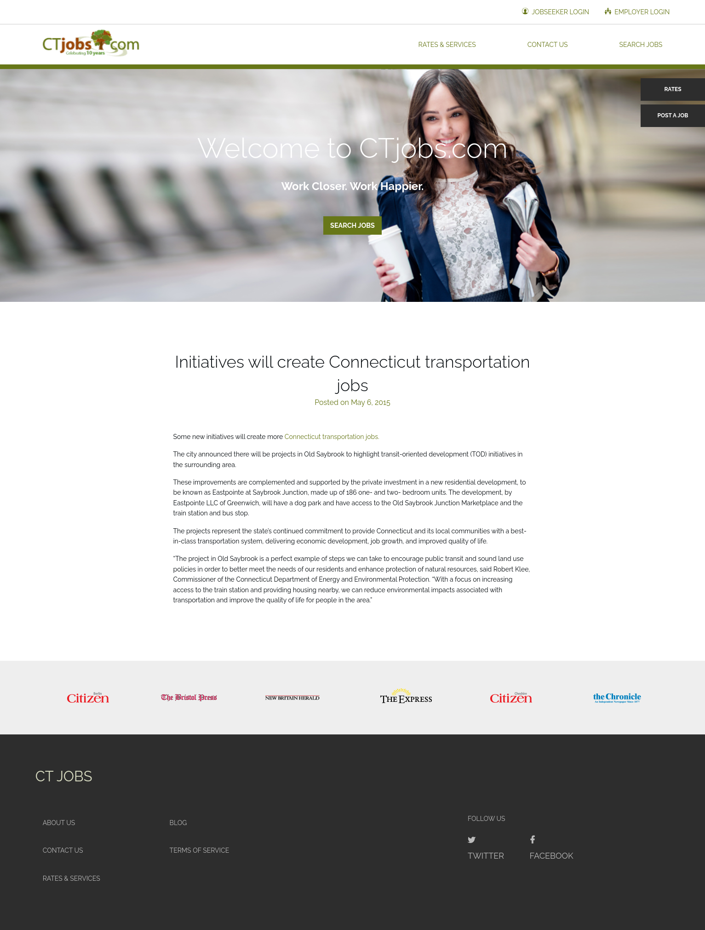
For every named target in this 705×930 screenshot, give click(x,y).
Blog (178, 822)
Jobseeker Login (555, 12)
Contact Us (547, 44)
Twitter (486, 856)
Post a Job (673, 115)
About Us (59, 822)
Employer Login (637, 12)
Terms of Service (199, 850)
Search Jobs (641, 44)
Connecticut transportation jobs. (332, 436)
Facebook (551, 856)
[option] (88, 697)
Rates (672, 89)
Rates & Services (447, 44)
